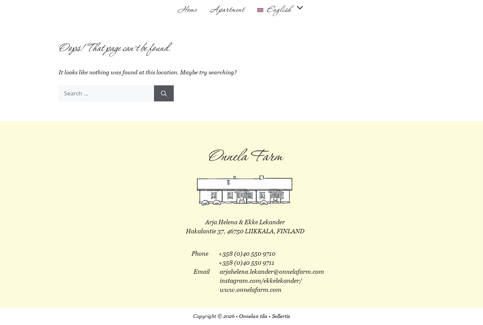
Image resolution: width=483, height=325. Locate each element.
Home (187, 10)
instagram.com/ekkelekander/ (261, 280)
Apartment (227, 10)
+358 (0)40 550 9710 (246, 253)
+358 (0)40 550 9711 (246, 262)
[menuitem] (281, 10)
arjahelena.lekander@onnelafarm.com (272, 271)
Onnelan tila (253, 316)
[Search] (164, 93)
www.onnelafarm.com (250, 289)
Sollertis (281, 316)
